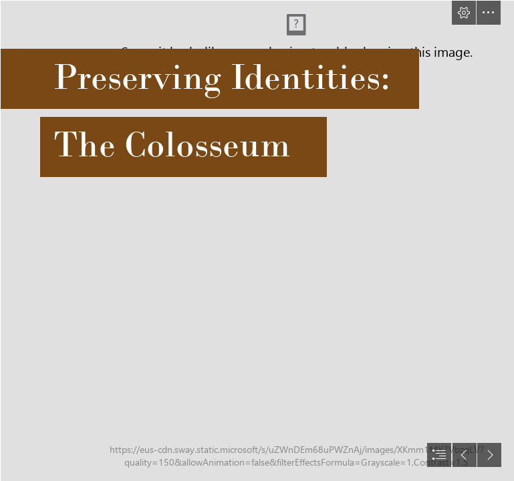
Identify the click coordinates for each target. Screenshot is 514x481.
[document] (257, 240)
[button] (464, 13)
